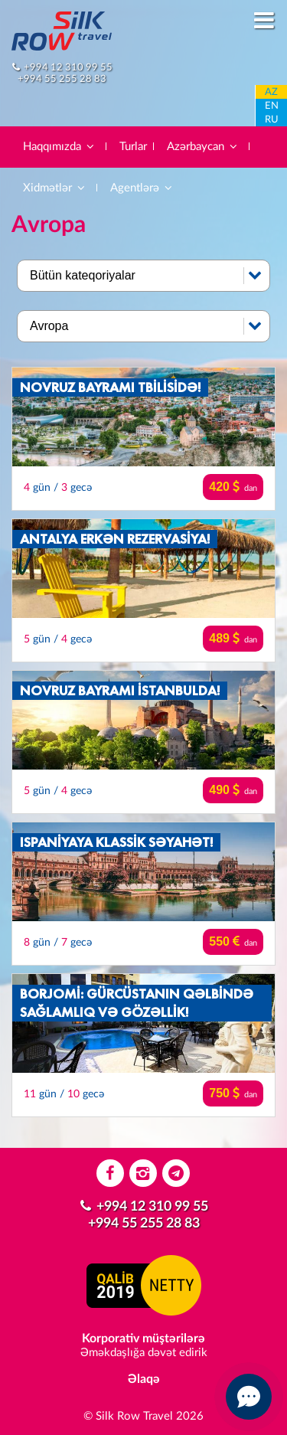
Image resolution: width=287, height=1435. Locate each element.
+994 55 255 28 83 (62, 78)
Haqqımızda (59, 146)
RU (272, 120)
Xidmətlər (54, 188)
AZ (271, 92)
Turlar (133, 146)
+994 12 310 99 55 (68, 67)
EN (272, 106)
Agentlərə (142, 188)
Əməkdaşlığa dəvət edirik (143, 1352)
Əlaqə (144, 1379)
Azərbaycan (203, 146)
